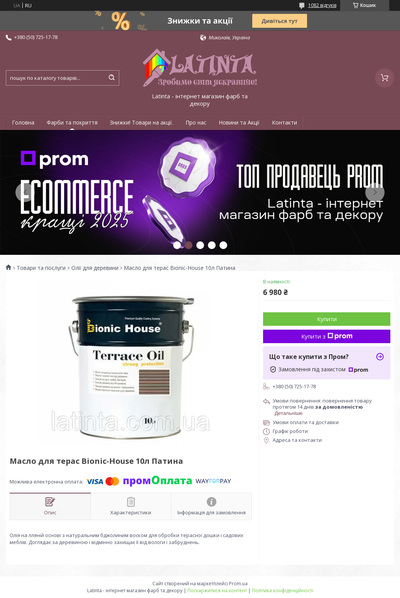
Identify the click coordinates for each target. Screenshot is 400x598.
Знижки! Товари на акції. (141, 122)
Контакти (284, 122)
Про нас (196, 122)
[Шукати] (111, 78)
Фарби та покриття (72, 122)
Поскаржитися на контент (217, 590)
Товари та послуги (41, 267)
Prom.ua (238, 583)
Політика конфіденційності (282, 590)
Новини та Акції (239, 122)
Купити (327, 319)
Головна (23, 122)
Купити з (327, 336)
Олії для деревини (94, 267)
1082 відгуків (322, 5)
